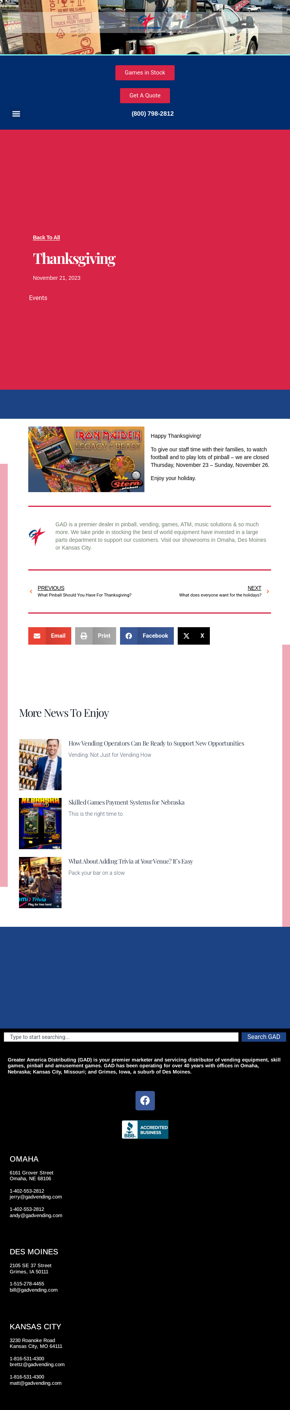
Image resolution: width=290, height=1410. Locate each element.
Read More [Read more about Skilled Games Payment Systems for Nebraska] (82, 844)
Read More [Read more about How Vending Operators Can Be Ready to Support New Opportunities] (82, 785)
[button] (16, 113)
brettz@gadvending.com (37, 1364)
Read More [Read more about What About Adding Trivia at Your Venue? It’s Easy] (82, 903)
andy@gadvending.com (36, 1215)
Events (38, 298)
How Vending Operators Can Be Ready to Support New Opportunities (156, 743)
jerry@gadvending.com (36, 1197)
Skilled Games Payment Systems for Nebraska (126, 802)
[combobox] (121, 1037)
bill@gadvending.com (34, 1290)
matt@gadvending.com (36, 1383)
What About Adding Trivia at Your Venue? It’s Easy (131, 861)
